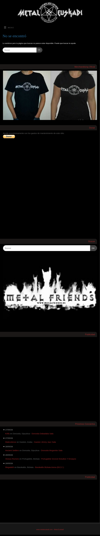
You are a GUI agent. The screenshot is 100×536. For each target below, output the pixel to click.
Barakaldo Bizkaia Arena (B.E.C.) (49, 467)
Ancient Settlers (12, 450)
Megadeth (9, 467)
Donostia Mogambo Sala (51, 450)
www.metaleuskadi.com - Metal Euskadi (50, 529)
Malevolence (10, 442)
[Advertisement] (22, 377)
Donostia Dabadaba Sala (42, 433)
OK (38, 49)
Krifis (7, 433)
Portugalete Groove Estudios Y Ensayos (58, 459)
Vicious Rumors (12, 459)
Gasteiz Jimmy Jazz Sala (45, 442)
